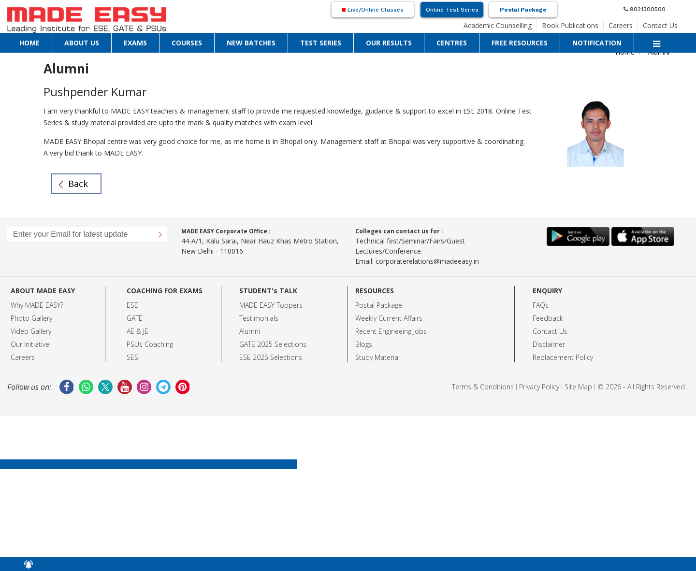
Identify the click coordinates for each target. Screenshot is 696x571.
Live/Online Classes (373, 9)
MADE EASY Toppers (271, 305)
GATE (135, 318)
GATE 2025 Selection (271, 344)
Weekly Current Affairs (388, 318)
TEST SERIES (320, 42)
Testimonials (258, 318)
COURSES (187, 42)
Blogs (363, 344)
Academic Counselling (498, 25)
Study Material (377, 357)
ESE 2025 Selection (269, 357)
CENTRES (451, 42)
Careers (621, 25)
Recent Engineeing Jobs (391, 331)
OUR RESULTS (389, 42)
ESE (132, 305)
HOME (29, 42)
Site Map (578, 386)
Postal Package (523, 9)
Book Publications (570, 25)
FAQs (541, 305)
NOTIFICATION (597, 42)
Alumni (249, 331)
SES (132, 357)
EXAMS (135, 42)
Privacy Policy (539, 386)
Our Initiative (30, 344)
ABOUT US (81, 42)
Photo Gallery (31, 318)
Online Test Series (452, 9)
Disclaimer (549, 344)
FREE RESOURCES (520, 42)
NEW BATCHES (251, 42)
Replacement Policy (563, 357)
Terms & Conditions (483, 386)
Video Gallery (31, 331)
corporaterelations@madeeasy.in (427, 261)
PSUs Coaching (150, 344)
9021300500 (645, 9)
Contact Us (660, 25)
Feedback (548, 318)
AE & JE (137, 331)
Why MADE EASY (35, 305)
